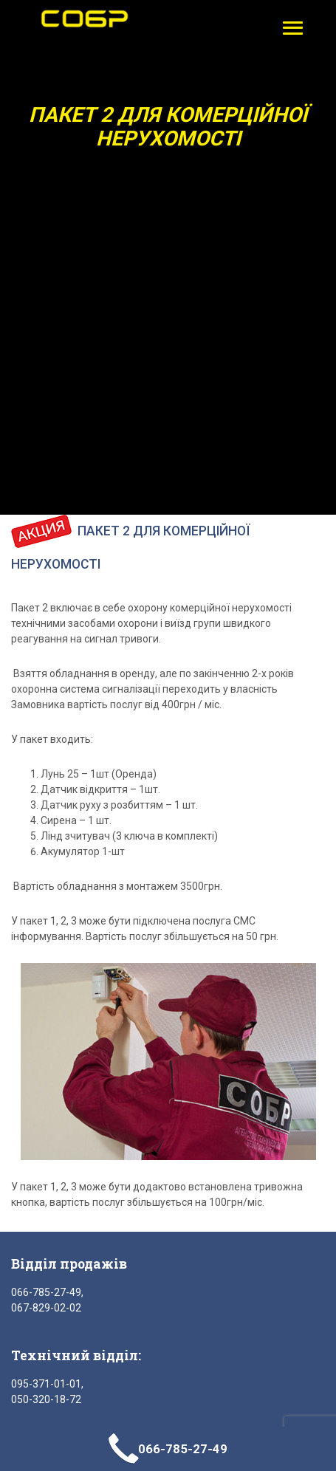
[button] (289, 27)
